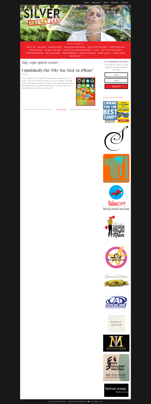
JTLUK (96, 50)
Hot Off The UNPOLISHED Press (77, 50)
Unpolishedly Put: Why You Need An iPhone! (57, 70)
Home (86, 2)
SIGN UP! (116, 86)
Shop (106, 2)
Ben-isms (42, 47)
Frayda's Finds (36, 50)
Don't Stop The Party (97, 47)
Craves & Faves (55, 47)
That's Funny (119, 53)
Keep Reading (61, 109)
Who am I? (96, 2)
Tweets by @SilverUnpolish (113, 97)
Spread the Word (87, 53)
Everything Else (117, 47)
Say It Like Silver (52, 53)
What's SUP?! (75, 56)
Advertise (115, 2)
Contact (124, 2)
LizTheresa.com (97, 401)
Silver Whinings (69, 53)
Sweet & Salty (104, 53)
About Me (30, 47)
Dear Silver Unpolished (75, 47)
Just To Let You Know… (111, 50)
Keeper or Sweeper (34, 53)
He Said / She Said (53, 50)
